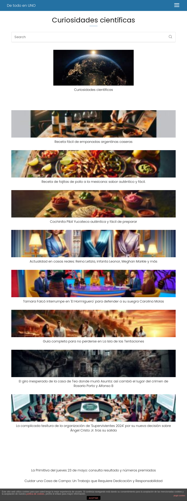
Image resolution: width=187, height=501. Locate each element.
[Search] (169, 35)
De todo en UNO (21, 5)
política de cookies (35, 494)
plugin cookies (179, 496)
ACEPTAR (93, 498)
